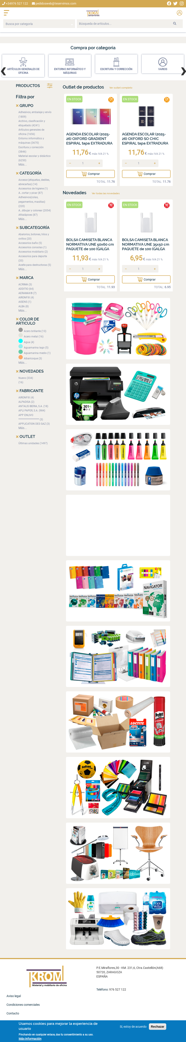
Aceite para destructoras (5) (34, 264)
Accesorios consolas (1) (32, 247)
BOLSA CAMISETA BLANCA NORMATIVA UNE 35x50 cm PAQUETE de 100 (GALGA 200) (145, 247)
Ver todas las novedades (106, 193)
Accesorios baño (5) (30, 243)
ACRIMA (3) (25, 284)
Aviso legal (14, 996)
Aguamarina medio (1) (34, 353)
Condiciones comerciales (23, 1004)
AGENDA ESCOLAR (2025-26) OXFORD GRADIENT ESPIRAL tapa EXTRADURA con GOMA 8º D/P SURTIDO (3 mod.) (90, 143)
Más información (30, 1038)
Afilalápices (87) (28, 214)
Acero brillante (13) (32, 331)
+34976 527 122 (15, 3)
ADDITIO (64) (26, 288)
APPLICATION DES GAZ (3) (34, 423)
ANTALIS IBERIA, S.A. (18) (33, 406)
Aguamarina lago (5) (33, 347)
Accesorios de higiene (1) (33, 188)
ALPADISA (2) (26, 401)
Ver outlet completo (120, 87)
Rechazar (157, 1026)
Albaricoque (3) (30, 358)
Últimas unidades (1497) (33, 443)
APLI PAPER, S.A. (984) (31, 410)
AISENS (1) (24, 301)
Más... (22, 164)
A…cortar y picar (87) (30, 192)
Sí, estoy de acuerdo (133, 1026)
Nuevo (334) (25, 378)
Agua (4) (26, 342)
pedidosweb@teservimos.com (54, 3)
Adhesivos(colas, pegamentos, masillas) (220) (31, 201)
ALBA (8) (23, 306)
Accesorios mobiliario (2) (33, 251)
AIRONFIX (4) (26, 297)
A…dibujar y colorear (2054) (34, 210)
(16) (20, 382)
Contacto (13, 1013)
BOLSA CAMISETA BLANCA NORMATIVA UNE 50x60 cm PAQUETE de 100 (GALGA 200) (90, 247)
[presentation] (2, 71)
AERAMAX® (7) (27, 293)
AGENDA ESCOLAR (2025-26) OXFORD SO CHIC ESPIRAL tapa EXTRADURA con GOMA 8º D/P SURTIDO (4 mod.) (146, 143)
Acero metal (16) (30, 336)
